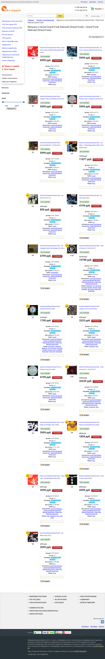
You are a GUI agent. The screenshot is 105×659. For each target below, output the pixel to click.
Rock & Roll (98, 289)
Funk (48, 516)
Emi (93, 222)
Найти (60, 16)
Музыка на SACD (8, 31)
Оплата (100, 2)
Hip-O (54, 449)
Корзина (99, 9)
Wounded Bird (54, 272)
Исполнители (7, 75)
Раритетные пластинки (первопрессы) (10, 56)
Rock (54, 84)
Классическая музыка (37, 602)
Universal (54, 77)
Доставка (93, 2)
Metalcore (44, 348)
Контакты (84, 2)
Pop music (98, 286)
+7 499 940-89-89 (81, 7)
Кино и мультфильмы (10, 41)
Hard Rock (89, 286)
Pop (94, 286)
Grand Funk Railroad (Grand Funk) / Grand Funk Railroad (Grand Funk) (52, 80)
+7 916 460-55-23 (81, 10)
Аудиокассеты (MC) (9, 51)
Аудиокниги (6, 45)
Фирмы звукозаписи (9, 78)
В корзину (57, 60)
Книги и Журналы (8, 60)
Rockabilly (84, 289)
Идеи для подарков (9, 82)
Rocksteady (91, 291)
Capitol (94, 176)
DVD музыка (6, 38)
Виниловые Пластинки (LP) (12, 21)
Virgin (93, 276)
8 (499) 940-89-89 (80, 651)
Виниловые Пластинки (37, 596)
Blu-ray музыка (7, 35)
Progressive (92, 407)
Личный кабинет (96, 16)
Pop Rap (89, 287)
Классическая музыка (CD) (12, 28)
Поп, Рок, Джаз (34, 599)
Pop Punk (84, 287)
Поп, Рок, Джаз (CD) (9, 24)
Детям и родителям (9, 48)
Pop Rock (95, 287)
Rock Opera (91, 289)
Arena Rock (51, 346)
